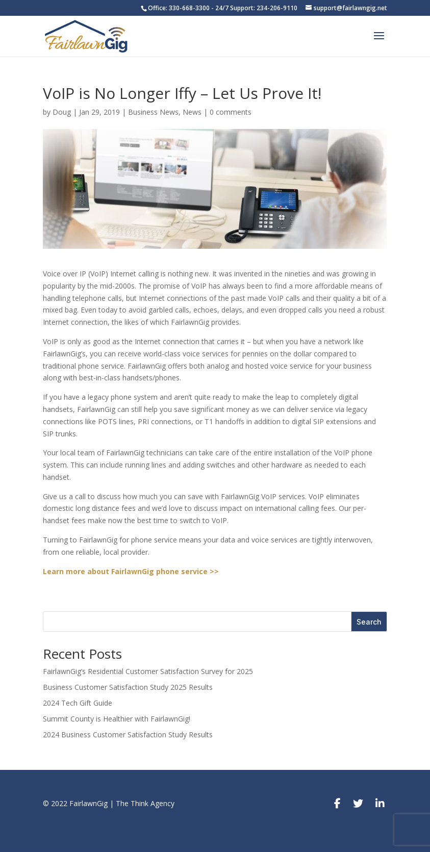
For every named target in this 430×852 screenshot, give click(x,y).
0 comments (230, 112)
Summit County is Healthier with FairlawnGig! (116, 719)
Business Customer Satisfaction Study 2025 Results (128, 687)
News (192, 112)
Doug (62, 112)
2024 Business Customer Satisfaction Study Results (128, 734)
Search (369, 621)
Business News (153, 112)
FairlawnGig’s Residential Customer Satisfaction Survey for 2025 (148, 671)
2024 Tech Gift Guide (77, 703)
